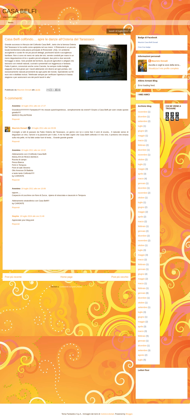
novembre (142, 112)
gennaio (141, 183)
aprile (140, 174)
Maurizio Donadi (19, 128)
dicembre (142, 116)
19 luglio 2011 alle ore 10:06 (33, 188)
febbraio (142, 145)
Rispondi (16, 119)
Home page (66, 277)
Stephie (15, 216)
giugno (141, 131)
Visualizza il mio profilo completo (164, 68)
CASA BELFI (19, 11)
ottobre (141, 159)
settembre (142, 121)
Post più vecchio (119, 277)
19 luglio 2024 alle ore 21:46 (32, 216)
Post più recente (13, 277)
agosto (141, 355)
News (10, 22)
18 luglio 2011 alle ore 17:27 (33, 106)
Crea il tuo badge (144, 47)
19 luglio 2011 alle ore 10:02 (33, 150)
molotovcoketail (107, 414)
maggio (141, 135)
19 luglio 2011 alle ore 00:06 (43, 128)
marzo (141, 140)
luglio (140, 126)
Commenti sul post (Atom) (71, 287)
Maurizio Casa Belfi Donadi (148, 42)
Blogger (129, 414)
